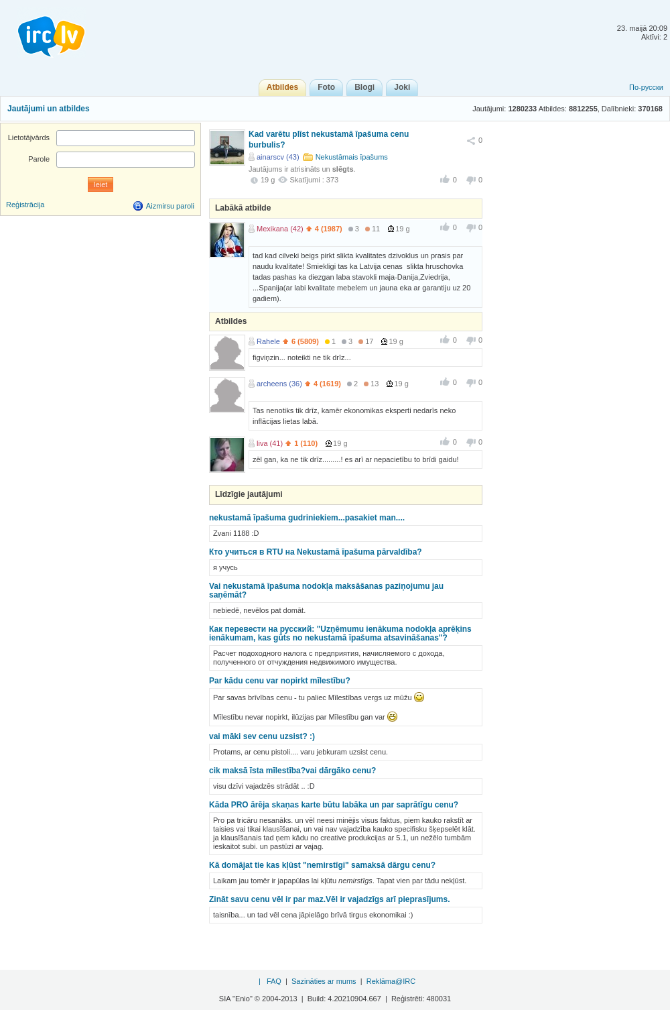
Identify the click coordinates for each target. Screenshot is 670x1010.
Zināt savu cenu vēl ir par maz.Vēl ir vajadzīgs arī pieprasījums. (329, 899)
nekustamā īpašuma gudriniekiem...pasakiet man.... (307, 517)
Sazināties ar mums (323, 981)
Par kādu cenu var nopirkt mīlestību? (279, 680)
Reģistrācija (25, 205)
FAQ (274, 981)
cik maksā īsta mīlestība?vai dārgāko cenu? (292, 770)
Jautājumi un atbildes (48, 108)
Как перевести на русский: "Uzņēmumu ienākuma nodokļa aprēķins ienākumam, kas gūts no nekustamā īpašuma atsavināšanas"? (340, 633)
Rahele (268, 341)
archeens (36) (279, 384)
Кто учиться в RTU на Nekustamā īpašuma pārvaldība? (315, 552)
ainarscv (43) (278, 157)
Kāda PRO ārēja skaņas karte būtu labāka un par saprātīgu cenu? (333, 804)
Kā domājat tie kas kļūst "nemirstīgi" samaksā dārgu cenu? (322, 865)
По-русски (646, 87)
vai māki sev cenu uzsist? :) (262, 736)
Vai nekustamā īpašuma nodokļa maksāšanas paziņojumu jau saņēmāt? (326, 590)
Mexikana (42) (280, 229)
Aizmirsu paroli (170, 206)
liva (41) (270, 443)
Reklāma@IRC (391, 981)
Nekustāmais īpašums (352, 157)
